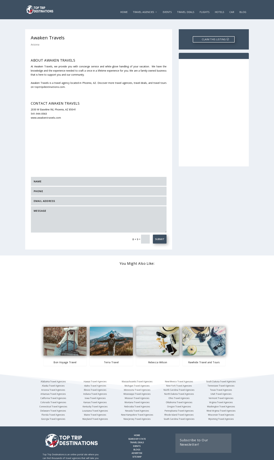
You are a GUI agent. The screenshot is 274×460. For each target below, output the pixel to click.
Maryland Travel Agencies (95, 408)
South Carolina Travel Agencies (179, 408)
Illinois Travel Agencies (95, 379)
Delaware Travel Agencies (53, 399)
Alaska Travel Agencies (53, 374)
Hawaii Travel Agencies (95, 370)
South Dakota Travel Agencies (221, 370)
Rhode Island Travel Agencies (178, 403)
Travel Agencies (143, 6)
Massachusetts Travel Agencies (137, 370)
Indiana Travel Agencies (95, 383)
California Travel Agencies (53, 387)
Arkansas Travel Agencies (53, 383)
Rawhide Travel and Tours (204, 351)
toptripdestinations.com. (50, 76)
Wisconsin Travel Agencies (221, 403)
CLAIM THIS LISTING (214, 28)
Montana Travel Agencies (137, 391)
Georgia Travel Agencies (53, 408)
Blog (242, 6)
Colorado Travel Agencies (53, 391)
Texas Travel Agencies (221, 379)
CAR (231, 6)
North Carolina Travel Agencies (179, 379)
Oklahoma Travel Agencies (179, 391)
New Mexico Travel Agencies (179, 370)
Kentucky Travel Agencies (95, 395)
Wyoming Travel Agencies (221, 408)
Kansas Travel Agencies (95, 391)
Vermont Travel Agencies (221, 387)
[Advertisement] (99, 134)
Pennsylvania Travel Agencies (179, 399)
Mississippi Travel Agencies (137, 383)
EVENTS (167, 6)
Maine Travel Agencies (95, 403)
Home (124, 6)
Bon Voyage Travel (65, 351)
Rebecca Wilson (157, 351)
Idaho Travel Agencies (95, 374)
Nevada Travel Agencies (137, 399)
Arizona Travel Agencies (53, 379)
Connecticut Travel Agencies (53, 395)
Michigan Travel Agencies (137, 374)
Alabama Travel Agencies (53, 370)
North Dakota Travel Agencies (179, 383)
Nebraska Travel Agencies (137, 395)
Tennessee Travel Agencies (221, 374)
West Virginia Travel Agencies (221, 399)
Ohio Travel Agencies (178, 387)
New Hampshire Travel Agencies (137, 403)
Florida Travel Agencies (53, 403)
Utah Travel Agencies (221, 383)
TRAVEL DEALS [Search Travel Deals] (137, 431)
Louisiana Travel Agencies (95, 399)
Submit (159, 228)
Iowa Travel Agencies (95, 387)
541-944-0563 (39, 102)
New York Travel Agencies (179, 374)
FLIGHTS (205, 6)
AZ (94, 72)
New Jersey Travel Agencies (137, 408)
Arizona (35, 33)
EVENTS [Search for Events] (137, 435)
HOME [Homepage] (137, 424)
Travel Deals (185, 6)
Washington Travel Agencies (221, 395)
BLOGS (137, 438)
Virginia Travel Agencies (221, 391)
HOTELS (219, 6)
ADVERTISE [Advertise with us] (137, 442)
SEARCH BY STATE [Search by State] (137, 428)
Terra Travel (111, 351)
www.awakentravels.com (46, 106)
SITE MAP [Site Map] (137, 445)
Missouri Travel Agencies (137, 387)
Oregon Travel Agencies (179, 395)
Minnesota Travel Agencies (137, 379)
